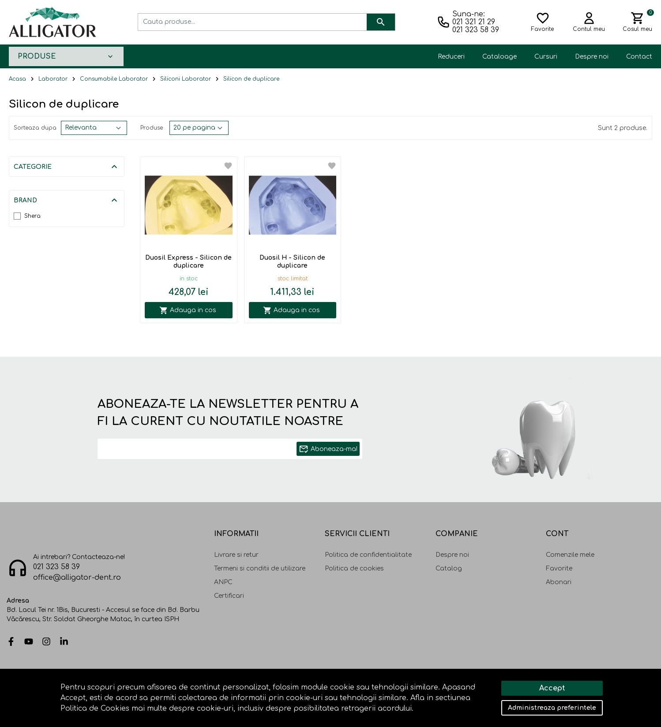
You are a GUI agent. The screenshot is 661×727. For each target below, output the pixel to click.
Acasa (17, 79)
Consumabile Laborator (114, 79)
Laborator (53, 79)
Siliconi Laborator (185, 79)
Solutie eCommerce (577, 690)
